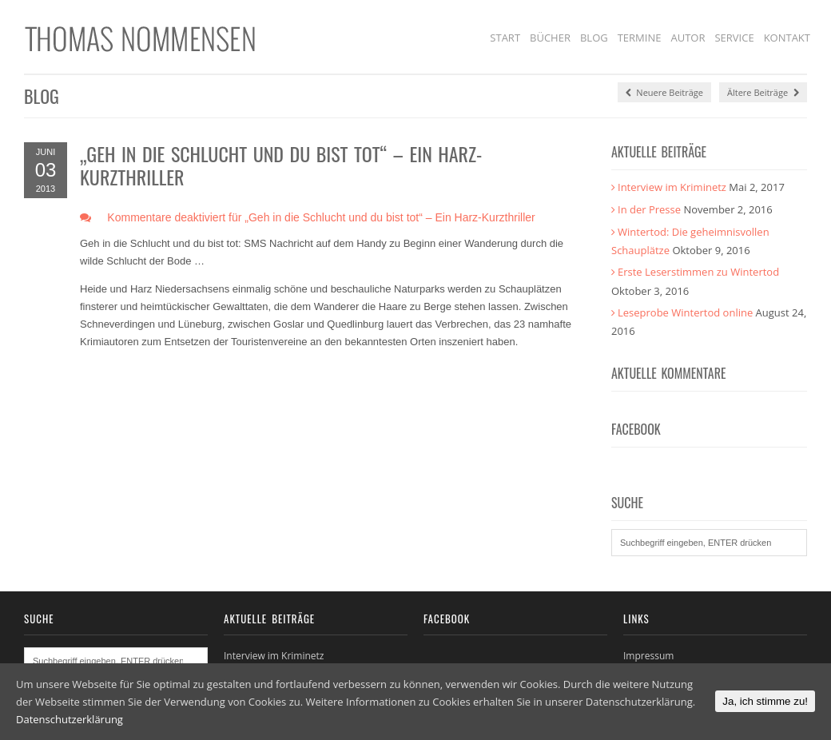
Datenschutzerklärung (69, 719)
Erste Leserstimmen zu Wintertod (698, 272)
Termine (640, 37)
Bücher (550, 37)
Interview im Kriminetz (672, 187)
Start (505, 37)
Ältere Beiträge (763, 92)
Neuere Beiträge (665, 92)
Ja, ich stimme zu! (765, 701)
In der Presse (649, 209)
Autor (687, 37)
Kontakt (787, 37)
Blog (594, 37)
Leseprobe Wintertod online (685, 312)
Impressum (648, 655)
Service (733, 37)
